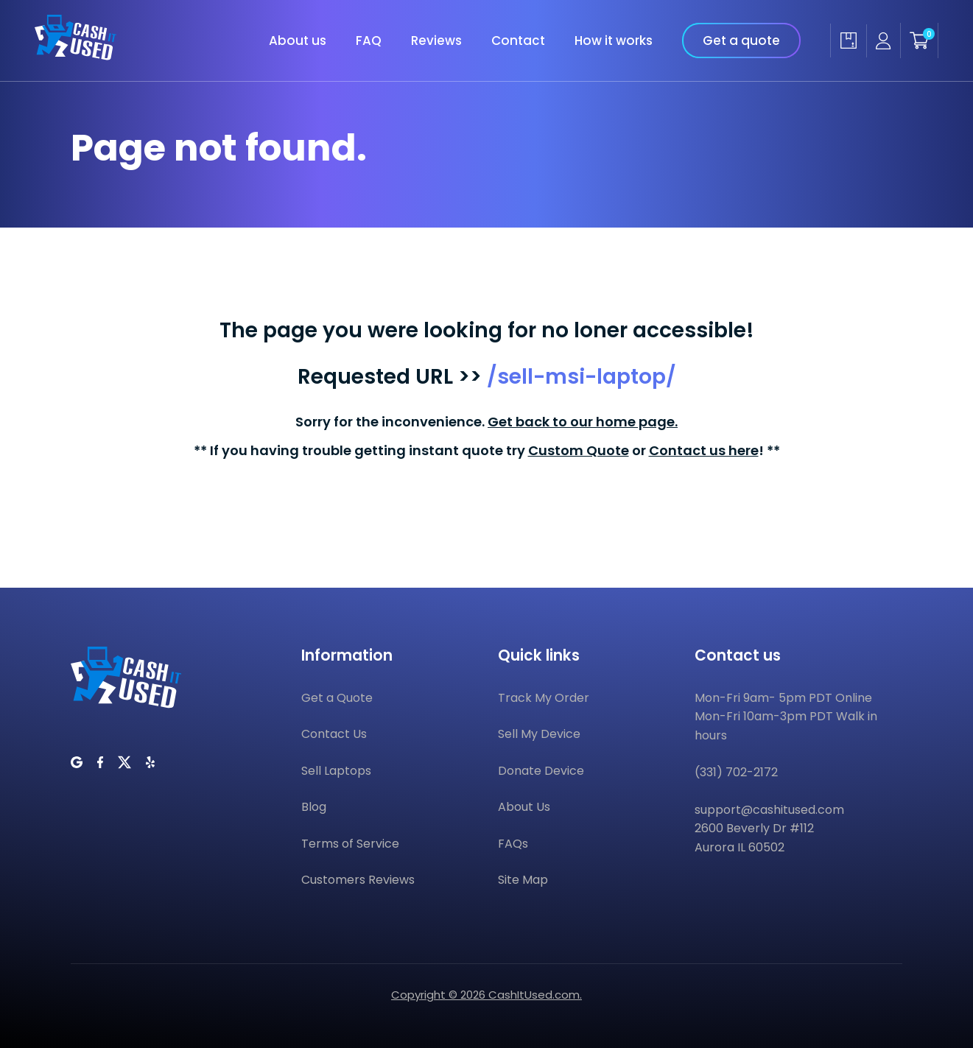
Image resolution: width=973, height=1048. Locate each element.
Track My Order (543, 697)
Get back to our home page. (583, 421)
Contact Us (334, 733)
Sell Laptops (336, 770)
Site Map (523, 879)
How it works (614, 40)
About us (297, 40)
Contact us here (704, 450)
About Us (524, 806)
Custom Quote (578, 450)
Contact (518, 40)
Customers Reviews (358, 879)
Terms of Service (350, 843)
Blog (313, 806)
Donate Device (541, 770)
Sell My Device (539, 733)
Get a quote (741, 40)
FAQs (513, 843)
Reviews (436, 40)
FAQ (369, 40)
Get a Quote (337, 697)
